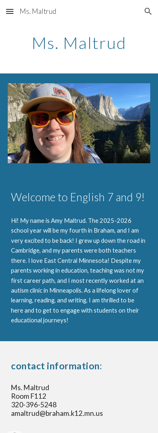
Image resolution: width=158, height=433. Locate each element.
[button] (10, 11)
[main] (79, 43)
